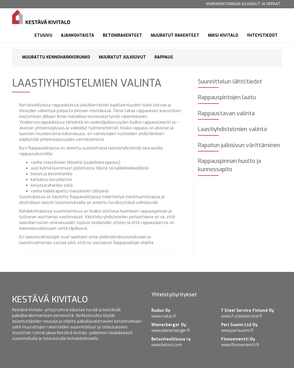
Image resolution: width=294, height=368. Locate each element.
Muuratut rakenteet (175, 35)
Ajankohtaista (77, 35)
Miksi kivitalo (223, 35)
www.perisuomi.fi (237, 330)
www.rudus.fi (163, 316)
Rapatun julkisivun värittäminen (239, 145)
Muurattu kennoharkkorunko (56, 57)
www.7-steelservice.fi (241, 316)
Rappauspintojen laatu (227, 97)
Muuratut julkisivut (122, 57)
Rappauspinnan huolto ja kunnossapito (229, 165)
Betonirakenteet (122, 35)
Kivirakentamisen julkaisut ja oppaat (243, 3)
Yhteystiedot (262, 35)
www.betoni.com (166, 345)
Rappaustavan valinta (226, 113)
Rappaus (163, 57)
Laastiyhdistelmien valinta (232, 129)
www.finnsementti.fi (240, 345)
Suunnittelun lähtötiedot (230, 81)
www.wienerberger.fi (170, 330)
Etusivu (43, 35)
